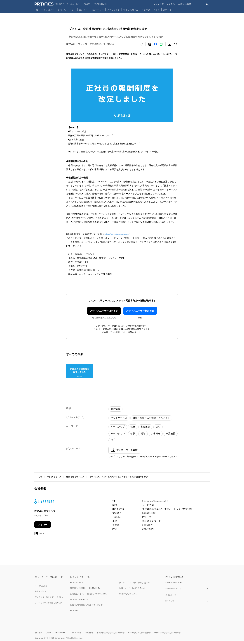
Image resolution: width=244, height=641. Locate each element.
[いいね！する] (141, 44)
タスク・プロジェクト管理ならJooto (134, 582)
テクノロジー (47, 9)
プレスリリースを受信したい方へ (49, 597)
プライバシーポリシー (55, 632)
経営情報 (115, 409)
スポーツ (167, 9)
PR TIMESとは (41, 585)
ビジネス (145, 9)
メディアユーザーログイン (104, 311)
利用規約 (89, 632)
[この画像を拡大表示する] (79, 371)
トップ (39, 477)
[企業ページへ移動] (44, 502)
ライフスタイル (130, 9)
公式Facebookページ (174, 582)
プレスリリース (54, 477)
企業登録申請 (184, 4)
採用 (158, 426)
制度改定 (145, 426)
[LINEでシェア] (161, 44)
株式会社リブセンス (75, 477)
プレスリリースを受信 (164, 4)
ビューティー (97, 9)
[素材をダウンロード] (169, 44)
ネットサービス (119, 418)
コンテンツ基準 (75, 632)
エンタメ (83, 9)
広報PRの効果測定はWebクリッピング (86, 605)
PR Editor (74, 610)
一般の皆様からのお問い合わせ (167, 632)
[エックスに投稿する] (149, 44)
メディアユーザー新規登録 (140, 311)
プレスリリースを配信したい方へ (49, 602)
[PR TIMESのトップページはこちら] (71, 4)
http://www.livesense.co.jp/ (155, 501)
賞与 (143, 433)
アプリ (72, 9)
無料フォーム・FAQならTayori (132, 588)
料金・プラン (40, 591)
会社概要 (38, 632)
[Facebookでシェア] (155, 44)
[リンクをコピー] (175, 44)
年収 (132, 433)
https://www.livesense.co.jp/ (116, 234)
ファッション (113, 9)
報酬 (132, 426)
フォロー (42, 524)
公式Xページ (170, 595)
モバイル (61, 9)
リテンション (118, 433)
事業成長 (170, 433)
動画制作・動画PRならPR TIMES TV (85, 588)
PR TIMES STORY (77, 582)
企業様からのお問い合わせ (139, 632)
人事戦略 (155, 433)
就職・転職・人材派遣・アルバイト (151, 418)
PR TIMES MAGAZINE (79, 599)
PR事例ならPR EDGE (127, 593)
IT (112, 440)
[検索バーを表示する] (207, 4)
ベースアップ (118, 426)
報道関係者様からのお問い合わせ (110, 632)
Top (36, 9)
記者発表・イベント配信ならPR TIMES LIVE (88, 593)
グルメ (156, 9)
